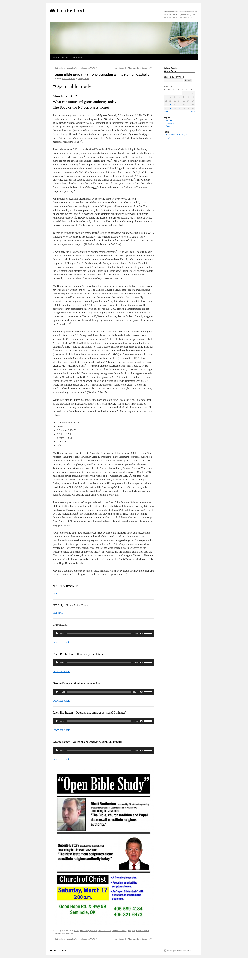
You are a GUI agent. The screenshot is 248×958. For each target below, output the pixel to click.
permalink (69, 933)
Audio (76, 931)
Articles (65, 57)
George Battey (84, 78)
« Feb (166, 112)
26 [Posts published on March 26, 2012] (170, 108)
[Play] (57, 633)
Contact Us (77, 57)
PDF (55, 593)
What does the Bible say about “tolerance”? (134, 68)
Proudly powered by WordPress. (179, 950)
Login (168, 137)
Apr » (193, 112)
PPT (61, 612)
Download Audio (61, 642)
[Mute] (141, 633)
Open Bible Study (119, 931)
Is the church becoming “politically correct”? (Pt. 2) (75, 68)
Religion (131, 931)
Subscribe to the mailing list (176, 134)
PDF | (56, 612)
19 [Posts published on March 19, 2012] (170, 105)
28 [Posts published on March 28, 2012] (179, 108)
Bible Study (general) (88, 931)
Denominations (104, 931)
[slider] (99, 633)
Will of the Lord (67, 10)
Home (56, 57)
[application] (103, 633)
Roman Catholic (142, 931)
